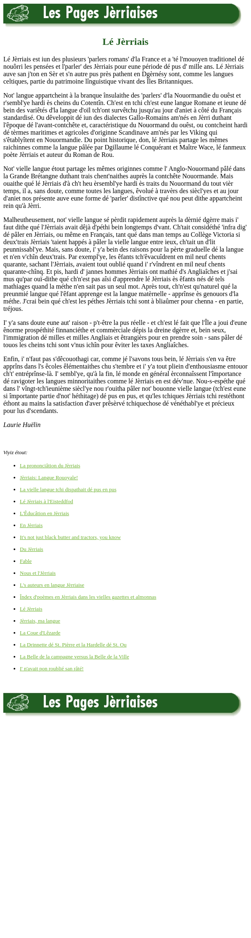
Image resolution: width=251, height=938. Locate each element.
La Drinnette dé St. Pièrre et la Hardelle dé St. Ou (73, 645)
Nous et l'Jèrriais (38, 573)
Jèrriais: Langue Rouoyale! (49, 477)
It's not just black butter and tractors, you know (70, 537)
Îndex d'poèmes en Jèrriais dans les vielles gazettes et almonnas (88, 597)
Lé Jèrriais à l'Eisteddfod (46, 501)
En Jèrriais (31, 525)
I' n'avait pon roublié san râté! (52, 668)
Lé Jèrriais (31, 609)
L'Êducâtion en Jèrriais (44, 513)
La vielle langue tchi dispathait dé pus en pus (68, 489)
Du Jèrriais (31, 549)
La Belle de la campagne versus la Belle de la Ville (74, 656)
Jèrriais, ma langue (40, 621)
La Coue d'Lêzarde (40, 633)
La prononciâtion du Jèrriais (50, 465)
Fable (26, 561)
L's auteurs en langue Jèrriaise (52, 585)
